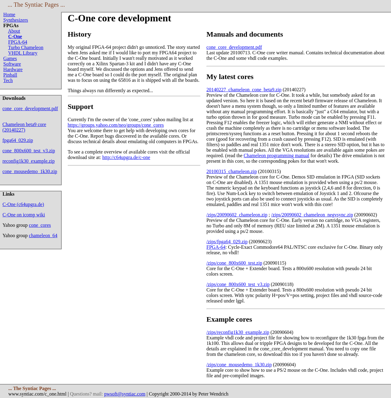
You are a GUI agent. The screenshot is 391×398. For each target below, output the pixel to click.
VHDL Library (23, 53)
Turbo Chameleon (25, 47)
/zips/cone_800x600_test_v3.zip (238, 284)
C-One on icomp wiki (23, 214)
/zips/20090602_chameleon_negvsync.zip (312, 214)
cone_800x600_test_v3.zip (28, 150)
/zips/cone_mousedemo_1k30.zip (239, 364)
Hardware (13, 69)
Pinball (10, 75)
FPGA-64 (17, 42)
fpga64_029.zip (17, 140)
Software (12, 64)
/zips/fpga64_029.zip (227, 241)
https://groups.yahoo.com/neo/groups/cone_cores (116, 125)
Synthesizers (15, 20)
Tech (8, 80)
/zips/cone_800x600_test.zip (234, 263)
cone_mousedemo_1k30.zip (29, 171)
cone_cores (40, 225)
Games (10, 58)
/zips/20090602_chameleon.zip (237, 214)
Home (9, 14)
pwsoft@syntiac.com (124, 393)
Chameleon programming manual (276, 155)
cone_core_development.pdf (30, 108)
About (14, 31)
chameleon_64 (43, 235)
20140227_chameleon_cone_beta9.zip (244, 89)
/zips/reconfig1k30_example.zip (237, 332)
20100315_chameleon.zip (231, 171)
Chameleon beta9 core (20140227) (24, 127)
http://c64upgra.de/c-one (126, 157)
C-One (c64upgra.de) (23, 204)
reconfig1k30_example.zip (28, 161)
